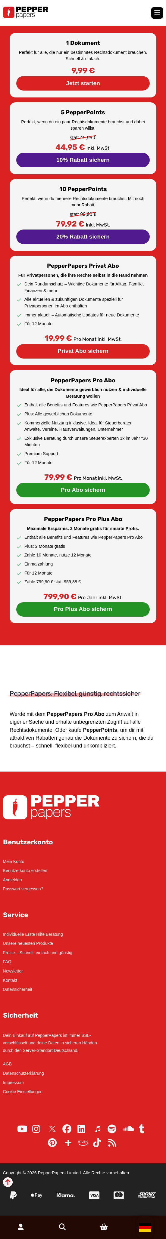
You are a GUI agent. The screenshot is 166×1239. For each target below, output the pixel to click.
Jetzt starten (83, 83)
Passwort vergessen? (23, 888)
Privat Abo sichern (83, 351)
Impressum (13, 1082)
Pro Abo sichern (83, 490)
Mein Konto (13, 861)
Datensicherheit (17, 989)
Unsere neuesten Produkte (28, 943)
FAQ (7, 961)
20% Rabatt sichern (83, 236)
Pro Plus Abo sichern (83, 609)
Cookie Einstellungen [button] (23, 1091)
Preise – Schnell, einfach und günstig (37, 952)
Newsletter (13, 971)
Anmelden (12, 879)
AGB (7, 1064)
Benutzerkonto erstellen (25, 870)
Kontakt (10, 980)
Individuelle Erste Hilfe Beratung (33, 934)
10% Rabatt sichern (83, 160)
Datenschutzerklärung (23, 1073)
